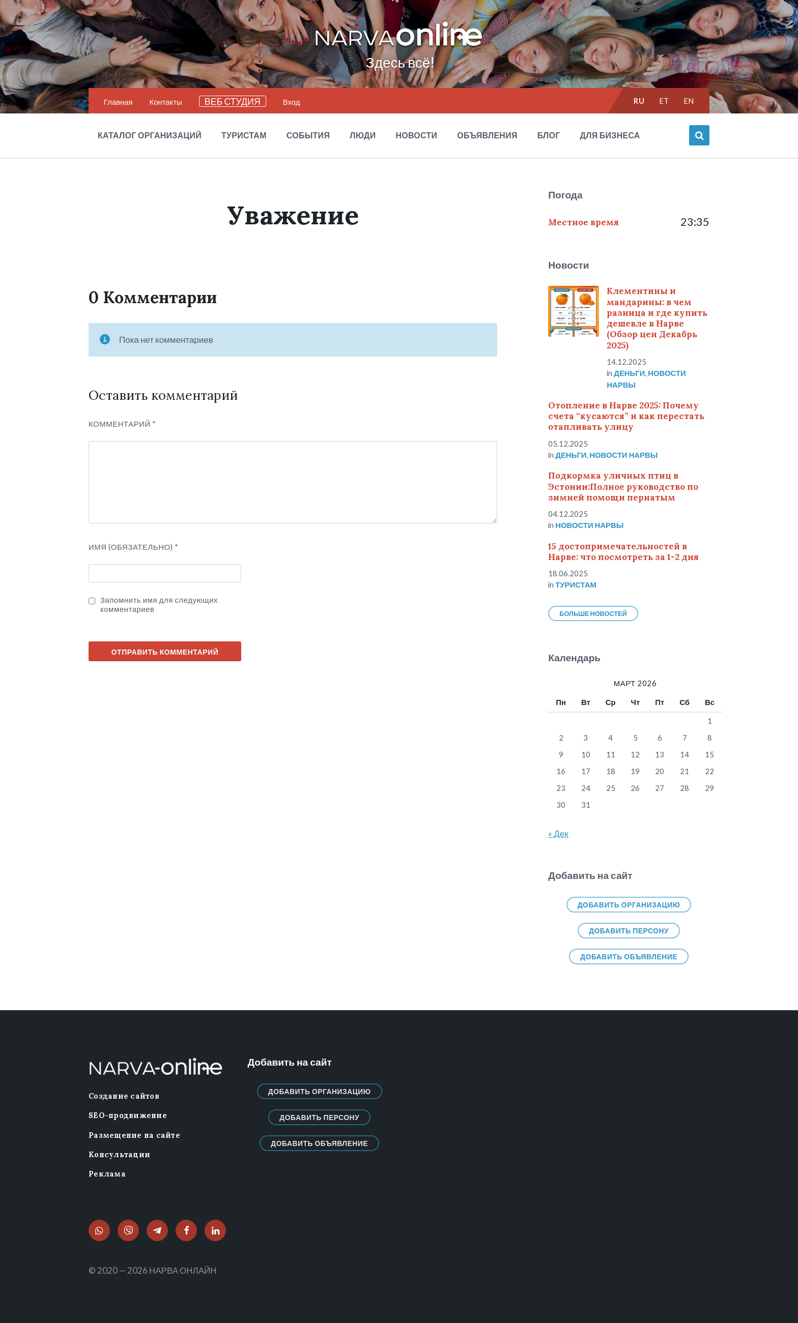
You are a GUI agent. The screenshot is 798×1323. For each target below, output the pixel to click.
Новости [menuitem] (416, 135)
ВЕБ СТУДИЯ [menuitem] (233, 101)
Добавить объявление (628, 956)
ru (639, 100)
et (664, 100)
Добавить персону (629, 930)
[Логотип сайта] (399, 46)
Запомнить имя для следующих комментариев (159, 604)
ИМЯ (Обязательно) (134, 546)
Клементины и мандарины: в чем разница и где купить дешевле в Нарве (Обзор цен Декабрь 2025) (657, 317)
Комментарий (122, 423)
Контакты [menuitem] (166, 101)
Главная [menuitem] (118, 101)
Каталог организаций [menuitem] (150, 135)
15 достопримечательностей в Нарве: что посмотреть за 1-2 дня (623, 552)
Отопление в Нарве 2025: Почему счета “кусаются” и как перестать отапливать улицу (626, 416)
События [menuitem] (308, 135)
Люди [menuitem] (363, 135)
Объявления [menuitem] (487, 135)
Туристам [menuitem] (244, 135)
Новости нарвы (623, 454)
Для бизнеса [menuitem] (610, 135)
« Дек (558, 833)
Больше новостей (592, 613)
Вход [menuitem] (291, 101)
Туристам (575, 584)
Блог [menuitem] (548, 135)
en (688, 100)
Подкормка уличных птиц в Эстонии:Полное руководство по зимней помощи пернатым (623, 486)
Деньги (629, 372)
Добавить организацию (629, 904)
